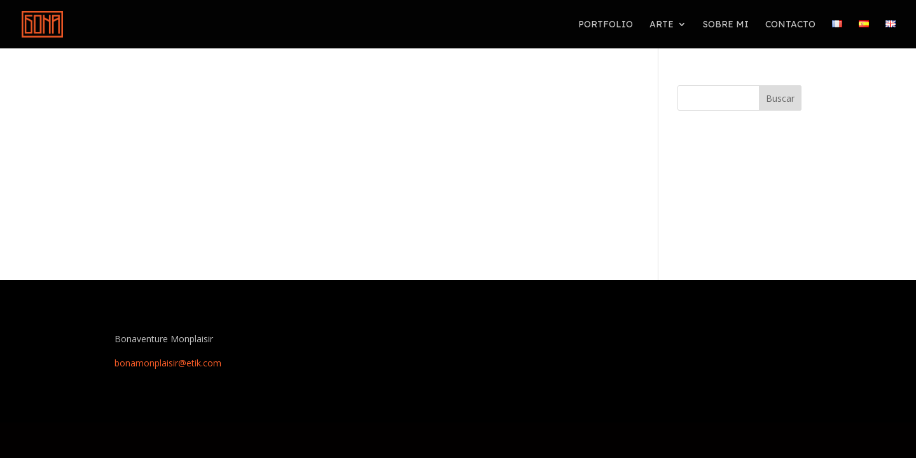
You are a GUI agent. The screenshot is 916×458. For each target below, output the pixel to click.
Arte (661, 25)
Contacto (790, 25)
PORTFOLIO (605, 25)
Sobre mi (726, 25)
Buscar (780, 98)
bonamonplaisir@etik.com (167, 363)
